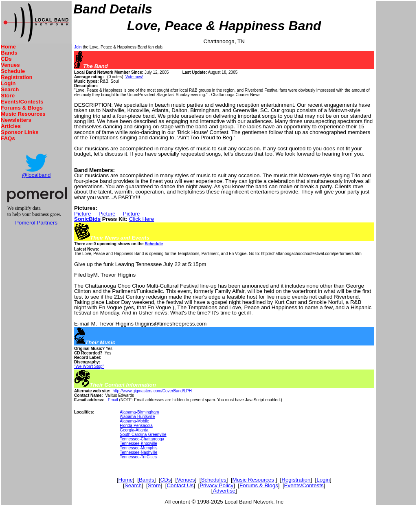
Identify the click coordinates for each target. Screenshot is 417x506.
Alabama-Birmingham (139, 412)
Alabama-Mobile (134, 421)
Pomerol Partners (36, 223)
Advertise (224, 491)
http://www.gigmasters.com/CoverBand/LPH (152, 391)
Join (77, 47)
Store (8, 95)
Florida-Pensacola (136, 425)
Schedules (213, 480)
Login (8, 83)
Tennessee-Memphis (138, 448)
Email (113, 400)
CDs (6, 59)
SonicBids (87, 219)
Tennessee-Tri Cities (138, 457)
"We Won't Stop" (89, 366)
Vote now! (134, 77)
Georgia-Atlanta (134, 430)
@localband (36, 175)
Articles (11, 126)
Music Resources (23, 114)
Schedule (13, 71)
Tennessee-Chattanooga (142, 439)
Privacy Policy (216, 485)
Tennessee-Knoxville (138, 443)
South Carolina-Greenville (143, 434)
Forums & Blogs (22, 108)
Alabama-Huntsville (137, 416)
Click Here (141, 219)
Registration (17, 77)
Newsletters (16, 120)
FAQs (8, 138)
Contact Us (180, 485)
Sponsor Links (20, 132)
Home (8, 47)
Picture (82, 214)
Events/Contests (22, 102)
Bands (9, 53)
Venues (10, 65)
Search (10, 89)
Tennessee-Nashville (138, 452)
